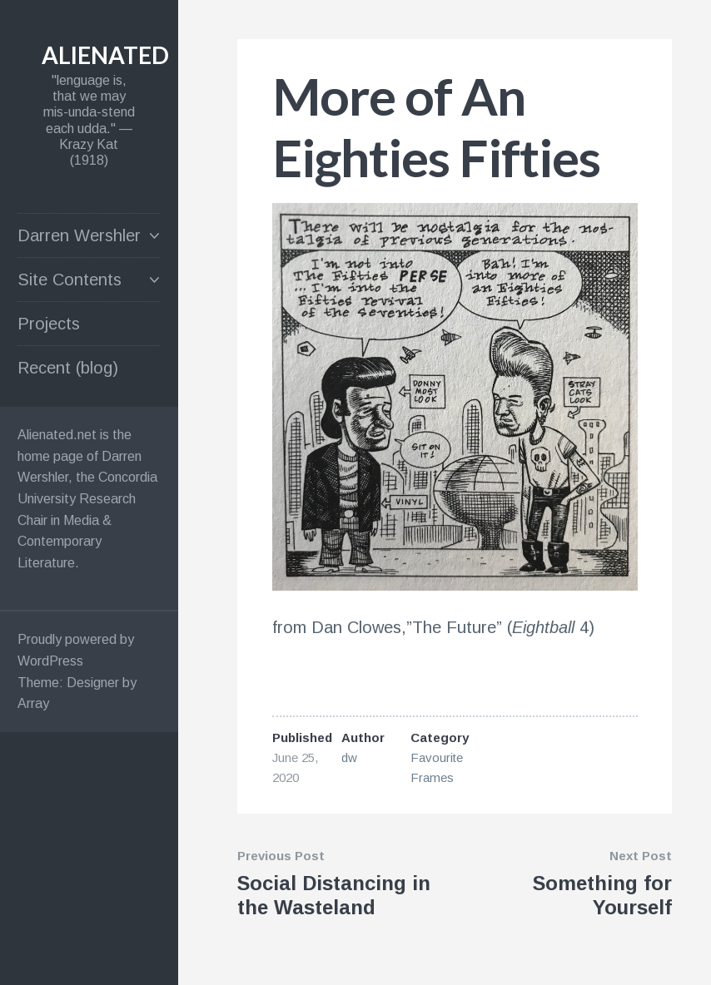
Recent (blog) (67, 368)
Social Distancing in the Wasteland (333, 895)
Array (33, 703)
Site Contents (69, 279)
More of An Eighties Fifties (436, 126)
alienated (105, 55)
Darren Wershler (79, 235)
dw (349, 757)
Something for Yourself (602, 895)
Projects (48, 323)
